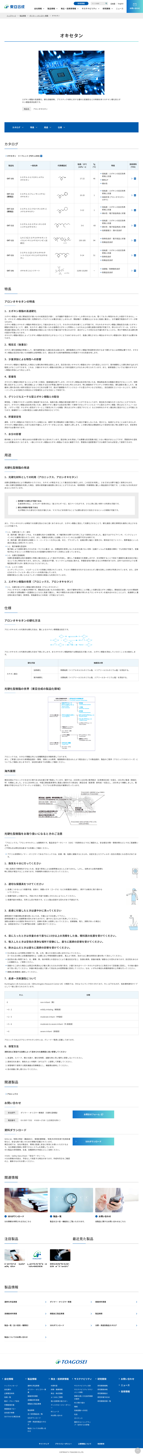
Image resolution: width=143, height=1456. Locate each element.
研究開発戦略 (103, 1385)
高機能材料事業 (33, 1400)
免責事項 (101, 1444)
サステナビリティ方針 (82, 1385)
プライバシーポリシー (63, 1444)
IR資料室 (54, 1385)
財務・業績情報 (57, 1389)
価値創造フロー (10, 1409)
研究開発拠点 (103, 1393)
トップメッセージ (11, 1385)
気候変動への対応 (81, 1410)
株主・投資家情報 (68, 8)
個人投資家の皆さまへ (59, 1401)
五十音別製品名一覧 (35, 1414)
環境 (76, 1406)
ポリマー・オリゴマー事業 (38, 16)
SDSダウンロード (34, 1418)
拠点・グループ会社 (11, 1401)
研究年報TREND (104, 1397)
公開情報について (84, 1444)
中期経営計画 (9, 1405)
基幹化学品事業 (33, 1385)
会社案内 (7, 1389)
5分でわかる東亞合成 (12, 1416)
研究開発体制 (103, 1389)
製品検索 (31, 1410)
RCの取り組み (79, 1402)
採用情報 (81, 3)
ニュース (119, 8)
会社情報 (38, 8)
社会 (76, 1414)
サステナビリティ (89, 8)
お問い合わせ (127, 1378)
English (120, 3)
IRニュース (55, 1411)
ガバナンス (78, 1418)
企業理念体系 (9, 1393)
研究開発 (106, 8)
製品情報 (51, 8)
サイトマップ (44, 1444)
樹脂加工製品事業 (34, 1404)
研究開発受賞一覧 (104, 1401)
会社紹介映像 (9, 1412)
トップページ (11, 16)
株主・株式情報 (57, 1393)
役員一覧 (7, 1397)
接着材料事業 (33, 1396)
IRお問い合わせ (56, 1415)
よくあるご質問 (57, 1397)
